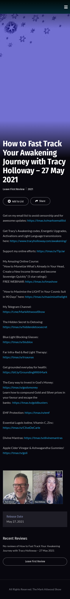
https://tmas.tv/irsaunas (18, 357)
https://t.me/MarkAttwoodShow (24, 311)
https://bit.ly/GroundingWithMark (25, 372)
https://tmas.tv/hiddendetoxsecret (25, 327)
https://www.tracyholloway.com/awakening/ (38, 241)
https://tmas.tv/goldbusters (30, 402)
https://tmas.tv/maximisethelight (46, 296)
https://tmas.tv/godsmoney (20, 387)
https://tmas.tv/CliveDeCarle (21, 427)
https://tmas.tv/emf (37, 412)
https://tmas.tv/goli (15, 453)
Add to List (16, 201)
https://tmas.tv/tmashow (41, 281)
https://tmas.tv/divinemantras (43, 438)
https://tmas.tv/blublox (18, 342)
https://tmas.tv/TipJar (51, 251)
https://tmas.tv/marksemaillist (46, 220)
